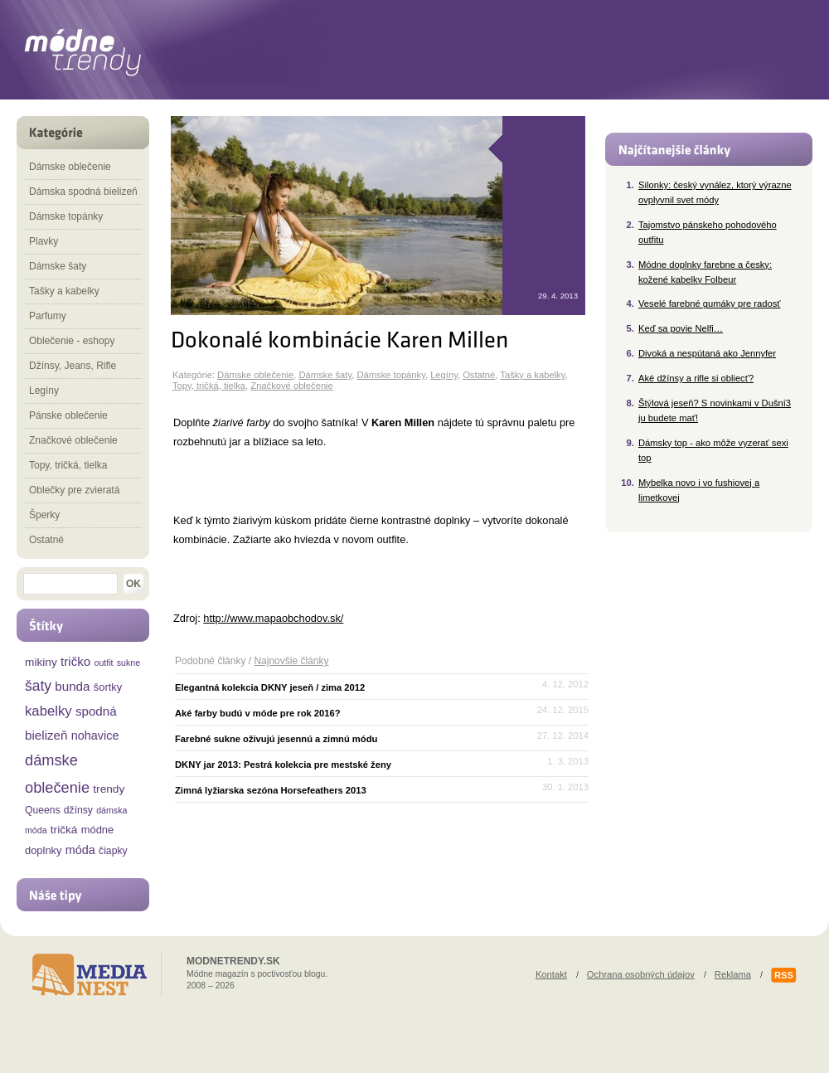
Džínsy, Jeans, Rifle (72, 365)
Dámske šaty (324, 375)
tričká (64, 829)
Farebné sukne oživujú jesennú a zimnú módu (276, 739)
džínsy (78, 810)
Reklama (733, 974)
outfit (104, 663)
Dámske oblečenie (255, 375)
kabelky (48, 711)
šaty (38, 685)
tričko (75, 661)
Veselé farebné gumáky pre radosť (709, 303)
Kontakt (551, 974)
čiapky (113, 851)
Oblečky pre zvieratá (74, 490)
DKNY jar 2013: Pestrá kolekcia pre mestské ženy (283, 765)
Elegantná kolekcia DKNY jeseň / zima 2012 (270, 687)
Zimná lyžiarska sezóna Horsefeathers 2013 (270, 790)
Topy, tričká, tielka (208, 386)
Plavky (43, 241)
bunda (72, 686)
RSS (783, 975)
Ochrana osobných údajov (641, 974)
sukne (128, 663)
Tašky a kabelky (532, 375)
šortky (108, 687)
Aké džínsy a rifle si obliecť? (696, 378)
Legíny (444, 375)
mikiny (41, 662)
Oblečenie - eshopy (71, 341)
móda (80, 850)
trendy (108, 789)
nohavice (95, 735)
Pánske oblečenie (68, 415)
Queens (43, 810)
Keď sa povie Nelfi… (680, 328)
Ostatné (479, 375)
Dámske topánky (390, 375)
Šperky (44, 515)
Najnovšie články (291, 661)
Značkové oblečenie (291, 386)
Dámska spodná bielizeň (83, 191)
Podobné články (210, 661)
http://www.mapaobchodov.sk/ (273, 618)
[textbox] (70, 584)
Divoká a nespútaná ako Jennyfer (707, 353)
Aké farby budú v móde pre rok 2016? (258, 713)
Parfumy (47, 316)
